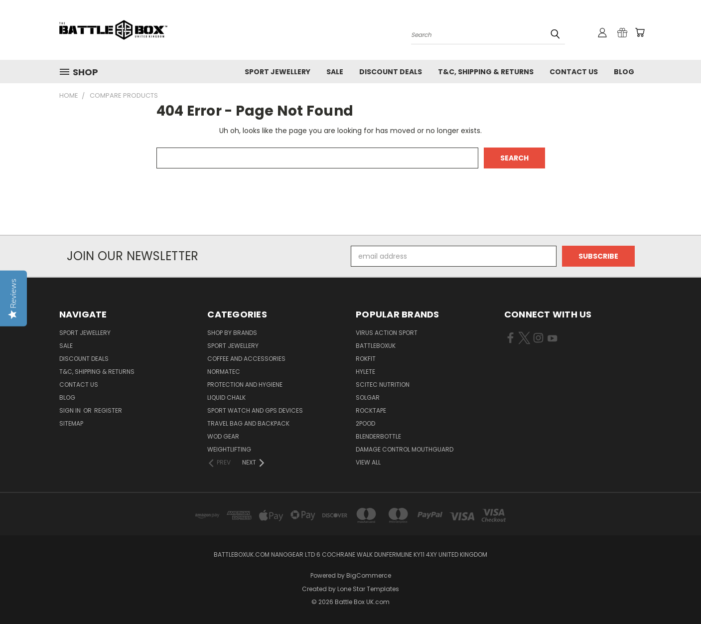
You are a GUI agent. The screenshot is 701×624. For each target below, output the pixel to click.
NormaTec (223, 371)
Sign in (70, 410)
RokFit (366, 358)
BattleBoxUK (376, 345)
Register (108, 410)
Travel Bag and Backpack (248, 423)
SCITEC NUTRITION (383, 384)
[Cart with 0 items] (640, 32)
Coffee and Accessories (246, 358)
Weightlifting (229, 449)
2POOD (365, 423)
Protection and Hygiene (244, 384)
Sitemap (71, 423)
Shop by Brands (232, 332)
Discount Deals (390, 72)
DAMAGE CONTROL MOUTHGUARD (404, 449)
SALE (334, 72)
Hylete (365, 371)
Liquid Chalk (226, 397)
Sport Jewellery (277, 72)
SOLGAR (368, 397)
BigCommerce (368, 575)
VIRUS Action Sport (387, 332)
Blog (624, 72)
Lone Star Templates (368, 589)
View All (368, 462)
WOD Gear (223, 436)
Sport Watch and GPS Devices (255, 410)
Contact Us (574, 72)
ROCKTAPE (371, 410)
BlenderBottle (378, 436)
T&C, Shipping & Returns (486, 72)
